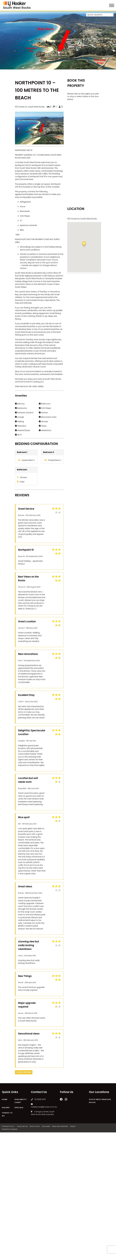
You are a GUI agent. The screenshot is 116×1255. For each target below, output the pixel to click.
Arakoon (106, 1100)
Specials (18, 1108)
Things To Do (7, 1115)
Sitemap (73, 1127)
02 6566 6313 (40, 1100)
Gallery (6, 1108)
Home (4, 1100)
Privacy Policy (35, 1127)
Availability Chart (20, 1101)
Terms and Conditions (60, 1127)
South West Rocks (95, 1101)
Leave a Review (24, 1072)
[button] (18, 128)
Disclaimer (46, 1127)
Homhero (14, 1130)
